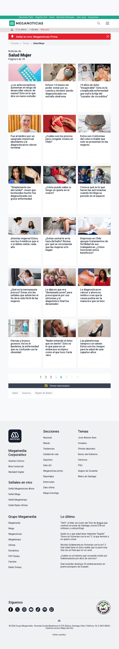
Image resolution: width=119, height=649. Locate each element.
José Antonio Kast (87, 437)
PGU (80, 465)
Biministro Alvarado (65, 17)
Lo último (22, 29)
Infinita (11, 545)
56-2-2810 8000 (102, 626)
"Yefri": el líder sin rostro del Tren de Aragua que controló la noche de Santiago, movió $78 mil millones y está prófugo (84, 526)
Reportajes (48, 476)
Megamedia (14, 523)
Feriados (82, 443)
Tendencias (49, 448)
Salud (15, 393)
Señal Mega (14, 494)
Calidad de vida (50, 454)
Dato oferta (48, 487)
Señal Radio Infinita (18, 505)
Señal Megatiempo (17, 499)
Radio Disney (15, 567)
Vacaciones (93, 17)
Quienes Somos (16, 461)
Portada (14, 43)
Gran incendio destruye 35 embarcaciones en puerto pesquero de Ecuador (82, 565)
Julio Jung (81, 17)
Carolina (12, 561)
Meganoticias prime (53, 471)
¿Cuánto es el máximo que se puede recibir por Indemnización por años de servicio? (83, 557)
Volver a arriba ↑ (59, 635)
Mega (11, 528)
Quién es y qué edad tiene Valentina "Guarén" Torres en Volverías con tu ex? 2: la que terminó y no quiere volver (84, 536)
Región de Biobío (43, 393)
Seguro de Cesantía (87, 471)
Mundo (46, 443)
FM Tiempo (14, 556)
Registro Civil (41, 17)
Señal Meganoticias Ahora (21, 488)
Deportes (48, 459)
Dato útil (47, 465)
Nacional (47, 437)
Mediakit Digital (16, 472)
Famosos (82, 459)
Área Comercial (15, 466)
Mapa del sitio (67, 628)
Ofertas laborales (86, 448)
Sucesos (26, 393)
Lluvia (51, 17)
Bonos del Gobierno (88, 454)
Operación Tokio (26, 17)
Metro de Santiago (87, 476)
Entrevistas (48, 482)
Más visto (45, 29)
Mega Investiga (51, 493)
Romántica (13, 550)
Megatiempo (14, 539)
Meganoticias (15, 534)
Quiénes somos (53, 628)
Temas (26, 43)
